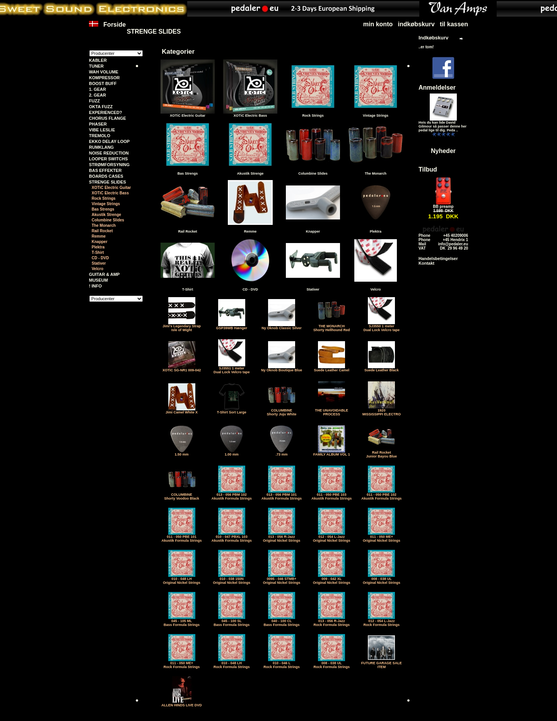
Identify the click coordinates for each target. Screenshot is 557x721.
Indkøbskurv (433, 38)
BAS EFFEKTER (105, 170)
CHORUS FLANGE (107, 118)
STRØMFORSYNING (109, 164)
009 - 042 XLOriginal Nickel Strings (331, 579)
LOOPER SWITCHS (108, 158)
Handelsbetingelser (438, 258)
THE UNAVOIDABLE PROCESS (331, 410)
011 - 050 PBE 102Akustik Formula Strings (381, 495)
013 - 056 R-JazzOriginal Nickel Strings (282, 537)
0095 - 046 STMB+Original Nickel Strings (282, 579)
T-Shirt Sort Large (231, 410)
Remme (99, 236)
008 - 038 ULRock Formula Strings (331, 663)
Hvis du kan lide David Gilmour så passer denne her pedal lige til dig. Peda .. (442, 126)
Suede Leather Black (381, 368)
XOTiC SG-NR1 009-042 (181, 368)
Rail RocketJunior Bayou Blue (381, 452)
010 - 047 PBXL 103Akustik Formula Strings (232, 537)
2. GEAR (97, 95)
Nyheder (443, 151)
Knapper (100, 242)
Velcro (97, 269)
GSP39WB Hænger (232, 326)
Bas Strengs (103, 209)
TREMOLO (99, 135)
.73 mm (281, 452)
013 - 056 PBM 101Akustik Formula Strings (281, 495)
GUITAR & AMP (104, 274)
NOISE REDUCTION (109, 153)
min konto (378, 24)
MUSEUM (98, 280)
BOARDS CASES (106, 176)
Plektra (98, 247)
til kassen (454, 24)
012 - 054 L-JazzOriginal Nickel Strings (331, 537)
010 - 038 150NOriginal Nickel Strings (232, 579)
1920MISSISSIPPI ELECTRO (381, 410)
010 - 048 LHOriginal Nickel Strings (181, 579)
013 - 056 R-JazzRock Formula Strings (331, 621)
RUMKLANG (101, 147)
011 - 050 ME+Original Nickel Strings (381, 537)
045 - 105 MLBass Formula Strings (182, 621)
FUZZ (94, 101)
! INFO (95, 286)
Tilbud (428, 169)
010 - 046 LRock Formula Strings (281, 663)
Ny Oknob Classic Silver (281, 326)
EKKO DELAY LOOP (109, 141)
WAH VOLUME (103, 72)
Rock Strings (104, 198)
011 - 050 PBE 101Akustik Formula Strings (182, 537)
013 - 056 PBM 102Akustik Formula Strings (232, 495)
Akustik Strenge (106, 215)
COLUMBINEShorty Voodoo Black (181, 495)
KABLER (98, 60)
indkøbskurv (416, 24)
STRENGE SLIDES (154, 31)
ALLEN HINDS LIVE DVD (181, 703)
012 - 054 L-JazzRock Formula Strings (382, 621)
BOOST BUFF (103, 83)
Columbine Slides (108, 220)
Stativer (99, 263)
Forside (107, 28)
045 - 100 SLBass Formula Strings (231, 621)
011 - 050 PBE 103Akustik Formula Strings (331, 495)
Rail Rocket (102, 231)
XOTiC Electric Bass (110, 193)
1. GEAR (97, 89)
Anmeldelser (437, 87)
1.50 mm (181, 452)
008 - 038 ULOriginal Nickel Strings (381, 579)
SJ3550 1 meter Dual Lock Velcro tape (382, 326)
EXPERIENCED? (105, 112)
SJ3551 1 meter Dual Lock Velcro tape (232, 368)
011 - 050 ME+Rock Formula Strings (182, 663)
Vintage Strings (106, 204)
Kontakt (426, 263)
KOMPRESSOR (104, 77)
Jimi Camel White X (182, 410)
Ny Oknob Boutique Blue (281, 368)
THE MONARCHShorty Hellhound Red (331, 326)
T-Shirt (98, 252)
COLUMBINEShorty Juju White (282, 410)
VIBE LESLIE (102, 130)
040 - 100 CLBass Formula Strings (281, 621)
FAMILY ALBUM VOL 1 (331, 452)
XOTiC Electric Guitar (111, 187)
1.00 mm (231, 452)
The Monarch (104, 225)
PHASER (98, 124)
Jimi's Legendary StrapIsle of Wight (181, 326)
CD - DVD (100, 258)
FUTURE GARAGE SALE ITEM (381, 663)
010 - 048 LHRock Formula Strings (232, 663)
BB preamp (443, 206)
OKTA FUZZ (101, 106)
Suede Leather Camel (331, 368)
